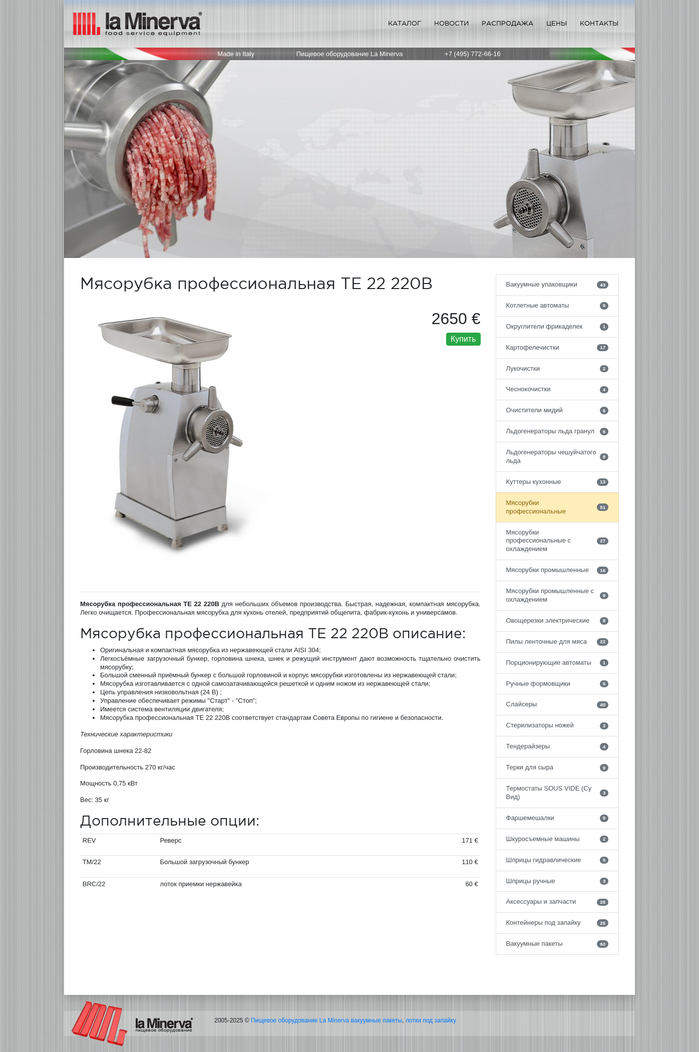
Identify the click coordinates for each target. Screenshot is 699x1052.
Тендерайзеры (557, 746)
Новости (451, 23)
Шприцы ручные (557, 881)
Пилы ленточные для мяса (557, 642)
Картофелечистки (557, 348)
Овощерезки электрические (557, 621)
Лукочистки (557, 369)
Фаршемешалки (557, 818)
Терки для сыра (557, 767)
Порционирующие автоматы (557, 663)
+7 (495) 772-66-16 (473, 54)
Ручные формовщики (557, 684)
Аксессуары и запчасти (557, 902)
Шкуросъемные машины (557, 839)
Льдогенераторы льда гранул (557, 431)
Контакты (599, 23)
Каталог (404, 23)
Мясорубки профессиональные (557, 507)
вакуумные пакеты (377, 1020)
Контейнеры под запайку (557, 923)
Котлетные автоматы (557, 306)
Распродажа (507, 23)
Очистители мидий (557, 410)
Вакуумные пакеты (557, 944)
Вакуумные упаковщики (557, 285)
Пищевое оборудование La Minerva (300, 1020)
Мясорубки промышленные (557, 570)
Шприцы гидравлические (557, 860)
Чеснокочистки (557, 389)
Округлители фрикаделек (557, 327)
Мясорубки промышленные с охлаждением (557, 595)
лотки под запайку (431, 1020)
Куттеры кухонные (557, 482)
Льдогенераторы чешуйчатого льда (557, 456)
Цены (556, 23)
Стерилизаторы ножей (557, 725)
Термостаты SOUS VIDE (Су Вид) (557, 792)
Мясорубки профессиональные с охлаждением (557, 541)
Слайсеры (557, 704)
